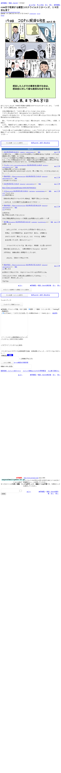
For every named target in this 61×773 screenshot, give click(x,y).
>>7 (3, 269)
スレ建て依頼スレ (53, 375)
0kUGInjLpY (45, 165)
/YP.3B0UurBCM (32, 13)
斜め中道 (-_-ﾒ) (15, 176)
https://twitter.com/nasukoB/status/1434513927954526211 (19, 188)
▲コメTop (32, 5)
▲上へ (20, 285)
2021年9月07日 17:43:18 (33, 176)
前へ (50, 5)
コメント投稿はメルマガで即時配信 (34, 375)
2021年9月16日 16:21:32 (22, 222)
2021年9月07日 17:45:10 (11, 184)
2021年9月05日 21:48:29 (34, 165)
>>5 (3, 209)
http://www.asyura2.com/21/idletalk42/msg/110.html (10, 12)
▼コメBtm (40, 5)
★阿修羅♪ (4, 3)
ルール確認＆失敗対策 (21, 367)
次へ (46, 5)
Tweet (2, 15)
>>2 (3, 193)
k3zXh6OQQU (34, 222)
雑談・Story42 (13, 3)
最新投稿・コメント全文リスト (11, 375)
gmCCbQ (38, 13)
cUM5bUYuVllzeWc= (30, 152)
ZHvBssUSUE (44, 176)
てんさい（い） (15, 165)
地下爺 (9, 222)
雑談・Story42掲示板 (44, 285)
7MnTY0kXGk (32, 191)
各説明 (55, 313)
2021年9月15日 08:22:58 (33, 205)
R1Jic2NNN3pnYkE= (42, 222)
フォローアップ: (6, 300)
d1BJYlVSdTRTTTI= (6, 178)
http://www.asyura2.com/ (31, 482)
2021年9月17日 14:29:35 (33, 265)
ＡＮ (8, 191)
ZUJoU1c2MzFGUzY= (6, 167)
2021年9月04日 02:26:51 (11, 152)
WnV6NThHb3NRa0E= (40, 191)
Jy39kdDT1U (22, 152)
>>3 (3, 195)
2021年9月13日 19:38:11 (20, 191)
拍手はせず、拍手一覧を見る (40, 143)
